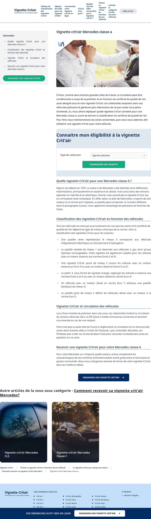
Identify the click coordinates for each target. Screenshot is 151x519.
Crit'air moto (100, 507)
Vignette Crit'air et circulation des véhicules (26, 59)
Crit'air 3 (39, 503)
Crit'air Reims (71, 503)
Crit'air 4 (39, 507)
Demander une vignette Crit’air (24, 78)
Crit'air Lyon (71, 507)
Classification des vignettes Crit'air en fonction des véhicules (26, 51)
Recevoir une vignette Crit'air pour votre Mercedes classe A (26, 67)
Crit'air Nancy (100, 496)
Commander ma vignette (104, 164)
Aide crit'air (128, 11)
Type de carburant (70, 155)
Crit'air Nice (100, 503)
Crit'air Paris (71, 500)
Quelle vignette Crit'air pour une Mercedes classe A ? (26, 43)
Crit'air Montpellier (74, 496)
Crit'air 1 (39, 496)
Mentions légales (131, 495)
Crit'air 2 (39, 500)
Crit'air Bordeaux (102, 500)
